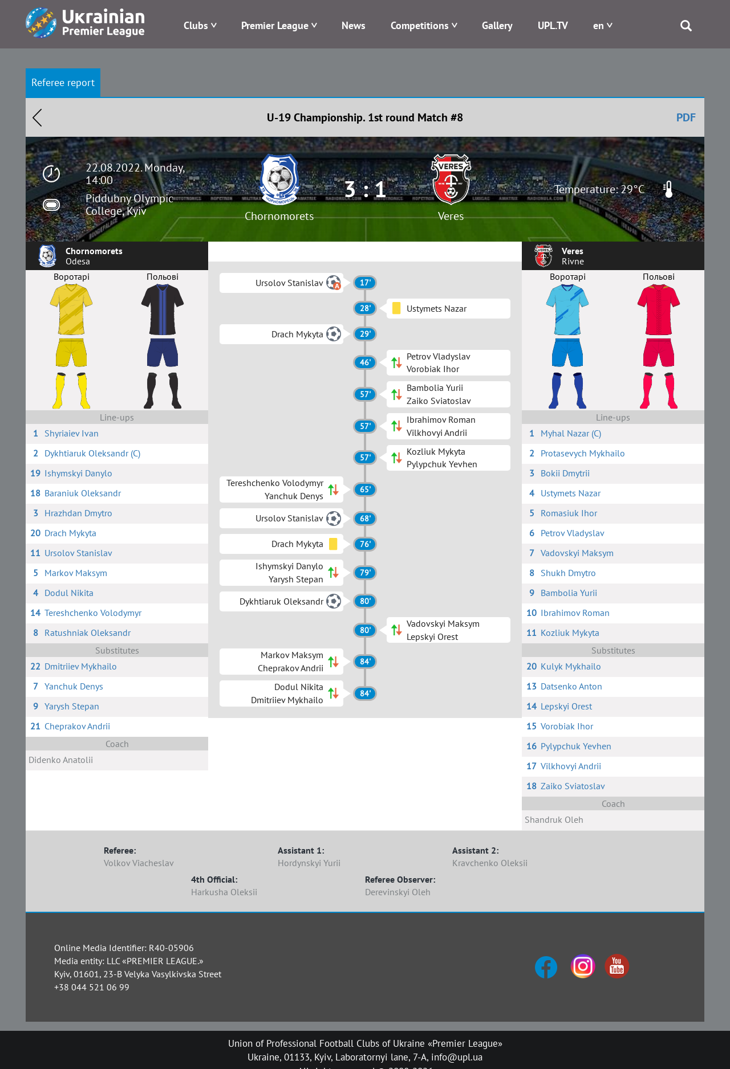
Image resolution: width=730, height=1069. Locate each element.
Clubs (196, 25)
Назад (37, 117)
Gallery (497, 25)
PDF (686, 117)
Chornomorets (279, 216)
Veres (451, 216)
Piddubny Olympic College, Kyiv (129, 204)
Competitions (420, 25)
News (354, 25)
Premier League (275, 25)
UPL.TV (553, 25)
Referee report (63, 82)
